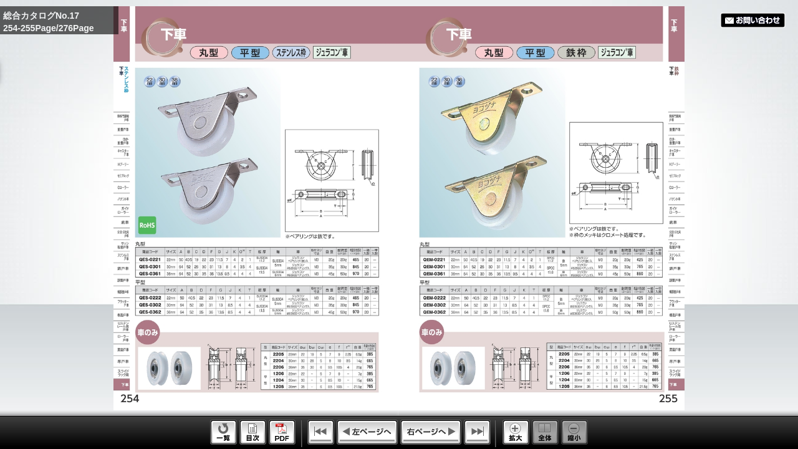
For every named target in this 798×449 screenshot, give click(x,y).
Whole (545, 432)
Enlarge (515, 432)
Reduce (574, 432)
